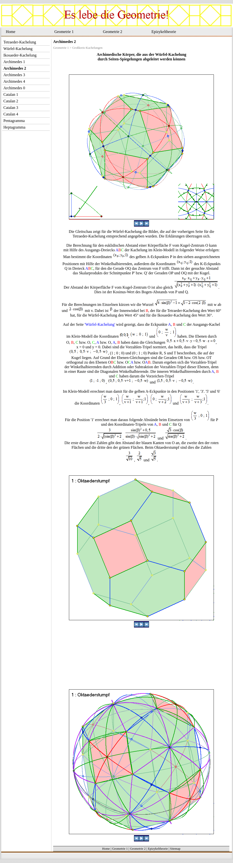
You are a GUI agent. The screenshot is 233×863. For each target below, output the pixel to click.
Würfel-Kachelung (18, 49)
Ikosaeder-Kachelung (20, 55)
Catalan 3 (10, 108)
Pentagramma (14, 121)
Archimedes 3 (14, 75)
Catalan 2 (10, 101)
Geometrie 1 (64, 32)
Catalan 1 (10, 94)
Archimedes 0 (14, 88)
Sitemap (175, 848)
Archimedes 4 (14, 81)
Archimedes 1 (14, 62)
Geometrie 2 (112, 32)
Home (10, 32)
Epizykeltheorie (163, 32)
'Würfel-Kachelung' (100, 324)
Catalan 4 (10, 114)
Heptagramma (14, 127)
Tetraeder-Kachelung (19, 42)
